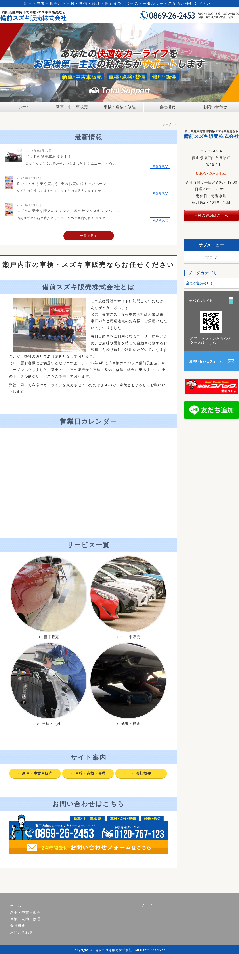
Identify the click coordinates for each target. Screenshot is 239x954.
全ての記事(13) (199, 283)
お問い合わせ (215, 106)
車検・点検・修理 (120, 106)
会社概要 (167, 106)
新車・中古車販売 (72, 106)
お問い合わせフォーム (206, 361)
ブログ (211, 257)
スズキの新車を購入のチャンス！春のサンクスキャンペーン (68, 210)
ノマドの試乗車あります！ (48, 156)
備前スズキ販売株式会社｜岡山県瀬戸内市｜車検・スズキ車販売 (33, 15)
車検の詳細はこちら (211, 215)
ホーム (24, 106)
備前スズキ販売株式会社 (113, 950)
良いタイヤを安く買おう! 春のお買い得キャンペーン (62, 183)
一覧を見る (88, 235)
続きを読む (160, 166)
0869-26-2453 (211, 173)
